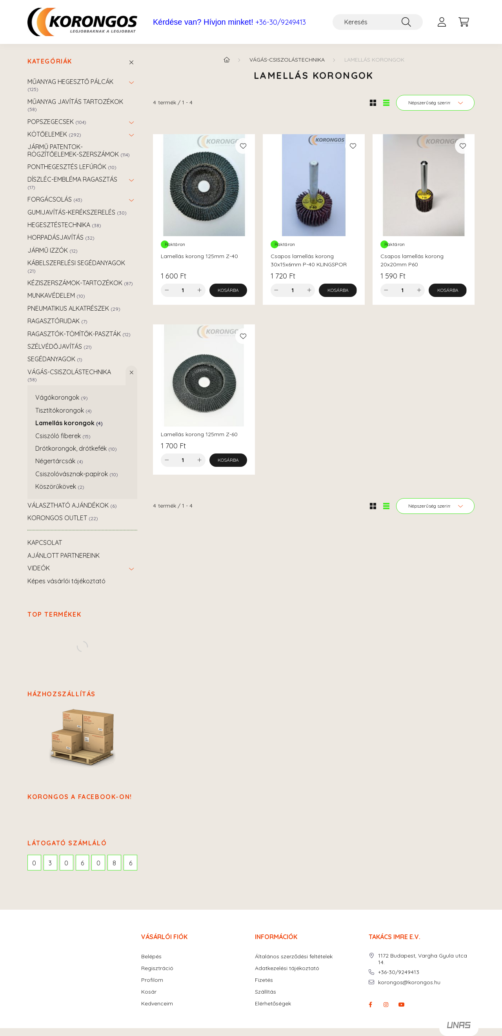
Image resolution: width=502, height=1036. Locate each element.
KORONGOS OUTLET (62, 518)
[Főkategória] (227, 59)
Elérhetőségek (273, 1003)
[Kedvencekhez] (243, 146)
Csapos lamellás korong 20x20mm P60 (412, 260)
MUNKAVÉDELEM (56, 295)
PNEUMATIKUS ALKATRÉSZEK (73, 308)
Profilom (152, 980)
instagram (386, 1004)
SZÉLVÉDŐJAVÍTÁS (59, 346)
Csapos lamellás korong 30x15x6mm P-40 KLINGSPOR (309, 260)
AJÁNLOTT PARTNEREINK (63, 555)
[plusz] (200, 290)
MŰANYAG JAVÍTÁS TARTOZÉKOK (75, 105)
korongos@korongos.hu (409, 982)
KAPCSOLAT (44, 542)
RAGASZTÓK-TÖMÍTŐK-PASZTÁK (79, 334)
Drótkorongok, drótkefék (76, 448)
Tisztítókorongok (63, 410)
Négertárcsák (59, 461)
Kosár (148, 992)
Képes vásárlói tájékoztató (66, 581)
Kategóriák (49, 61)
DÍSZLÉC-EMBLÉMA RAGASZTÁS (72, 182)
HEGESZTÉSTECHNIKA (64, 225)
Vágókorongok (61, 397)
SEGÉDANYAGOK (54, 359)
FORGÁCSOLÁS (54, 199)
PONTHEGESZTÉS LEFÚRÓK (71, 167)
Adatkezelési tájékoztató (287, 968)
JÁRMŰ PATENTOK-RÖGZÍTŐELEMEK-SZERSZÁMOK (78, 150)
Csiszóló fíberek (63, 436)
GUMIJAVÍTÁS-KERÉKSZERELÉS (77, 212)
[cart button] (463, 22)
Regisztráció (157, 968)
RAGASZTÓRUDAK (57, 321)
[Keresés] (378, 22)
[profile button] (441, 22)
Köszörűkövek (59, 486)
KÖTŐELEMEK (54, 134)
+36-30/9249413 (280, 22)
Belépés (151, 956)
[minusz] (167, 290)
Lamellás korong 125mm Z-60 (199, 434)
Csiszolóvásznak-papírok (76, 474)
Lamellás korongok (69, 423)
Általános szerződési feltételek (294, 956)
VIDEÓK (38, 568)
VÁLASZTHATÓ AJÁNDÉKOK (72, 505)
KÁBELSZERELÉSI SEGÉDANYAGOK (76, 266)
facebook (370, 1004)
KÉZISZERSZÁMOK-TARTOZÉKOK (80, 283)
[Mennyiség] (183, 290)
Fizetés (264, 980)
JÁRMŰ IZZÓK (52, 250)
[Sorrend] (435, 103)
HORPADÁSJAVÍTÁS (61, 237)
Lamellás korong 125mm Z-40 (199, 256)
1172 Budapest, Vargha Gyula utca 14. (422, 959)
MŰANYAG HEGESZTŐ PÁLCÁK (70, 85)
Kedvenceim (157, 1003)
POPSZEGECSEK (56, 122)
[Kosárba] (228, 290)
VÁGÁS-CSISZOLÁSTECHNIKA (69, 375)
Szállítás (265, 992)
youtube (401, 1004)
